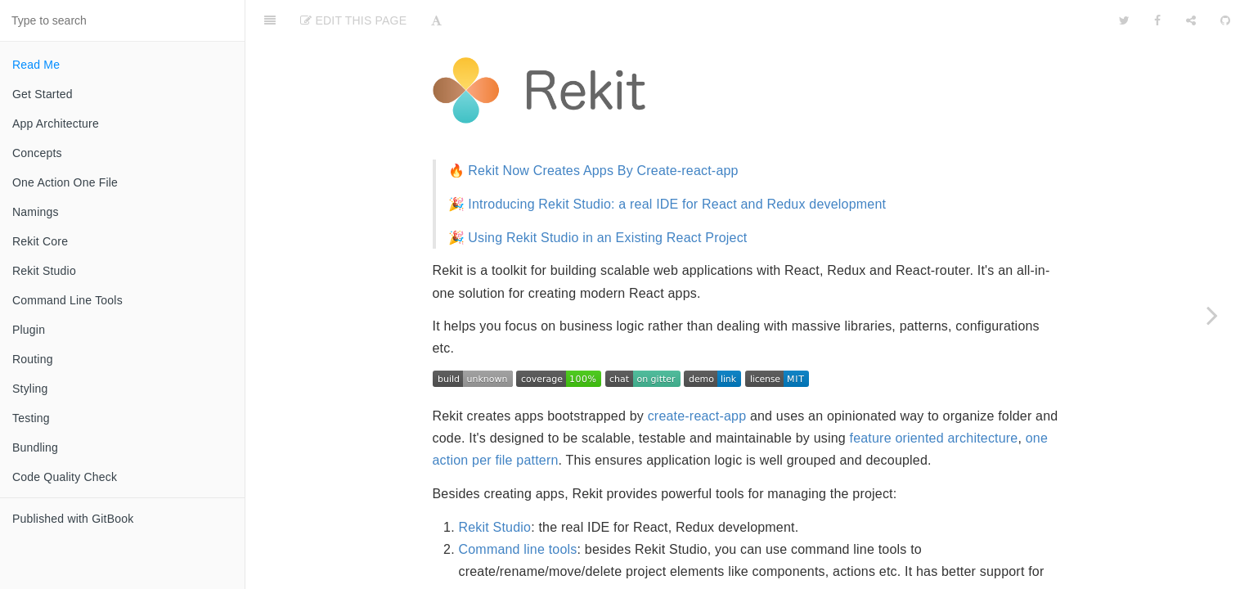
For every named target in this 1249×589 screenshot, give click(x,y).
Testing (31, 418)
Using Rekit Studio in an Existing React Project (607, 197)
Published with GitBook (72, 518)
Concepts (37, 153)
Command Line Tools (67, 300)
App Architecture (55, 123)
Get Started (42, 94)
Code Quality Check (64, 476)
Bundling (35, 447)
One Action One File (65, 182)
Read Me (36, 64)
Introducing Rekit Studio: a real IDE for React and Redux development (677, 163)
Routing (32, 359)
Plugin (28, 329)
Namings (35, 211)
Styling (29, 388)
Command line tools (518, 508)
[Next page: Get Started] (1212, 315)
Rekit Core (40, 241)
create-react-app (697, 375)
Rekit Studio (44, 270)
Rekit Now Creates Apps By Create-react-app (603, 130)
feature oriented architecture (934, 397)
